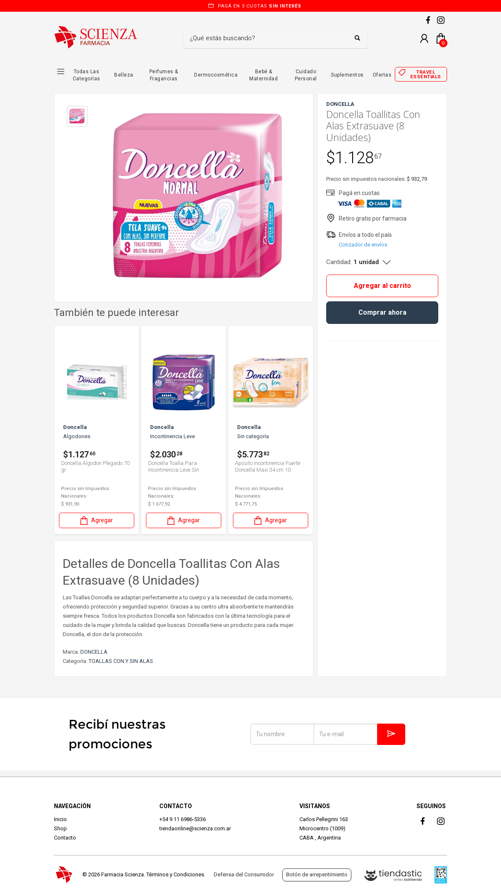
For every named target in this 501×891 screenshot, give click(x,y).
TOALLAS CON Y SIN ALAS (121, 661)
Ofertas (382, 75)
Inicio (60, 819)
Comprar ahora (382, 312)
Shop (60, 828)
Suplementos (347, 75)
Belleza (123, 75)
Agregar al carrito (382, 286)
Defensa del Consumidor (244, 874)
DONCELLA (93, 652)
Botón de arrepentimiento (317, 874)
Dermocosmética (216, 75)
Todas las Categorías (86, 75)
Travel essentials (425, 74)
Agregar (96, 520)
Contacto (65, 838)
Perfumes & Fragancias (163, 75)
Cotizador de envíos (363, 244)
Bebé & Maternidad (263, 75)
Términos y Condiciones (175, 874)
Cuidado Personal (306, 75)
